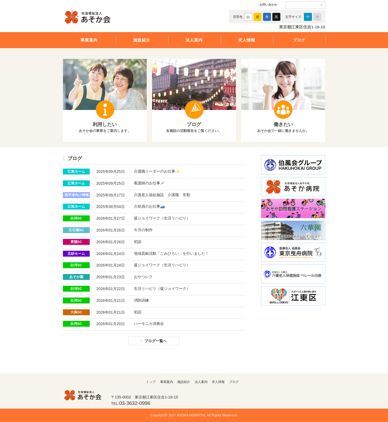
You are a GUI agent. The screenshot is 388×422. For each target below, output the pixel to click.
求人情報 (246, 40)
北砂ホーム (76, 254)
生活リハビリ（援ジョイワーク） (162, 288)
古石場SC (76, 230)
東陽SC (76, 242)
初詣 (137, 241)
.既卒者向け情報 (76, 195)
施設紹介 (141, 40)
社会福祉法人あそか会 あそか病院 (98, 18)
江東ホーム (76, 171)
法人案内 (194, 40)
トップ (151, 382)
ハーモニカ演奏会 (149, 323)
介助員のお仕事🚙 (149, 206)
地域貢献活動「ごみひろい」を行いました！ (171, 253)
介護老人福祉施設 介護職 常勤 (162, 195)
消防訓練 (141, 300)
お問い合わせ (268, 4)
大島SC (76, 312)
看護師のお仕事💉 (149, 183)
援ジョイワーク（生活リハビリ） (162, 218)
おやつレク (143, 277)
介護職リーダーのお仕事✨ (157, 171)
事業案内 (89, 40)
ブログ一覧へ (155, 341)
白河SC (76, 218)
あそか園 (76, 277)
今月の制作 (143, 230)
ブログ (299, 40)
